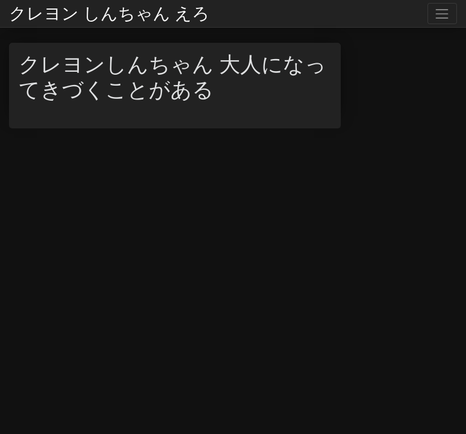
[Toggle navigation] (442, 13)
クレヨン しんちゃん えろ (109, 14)
